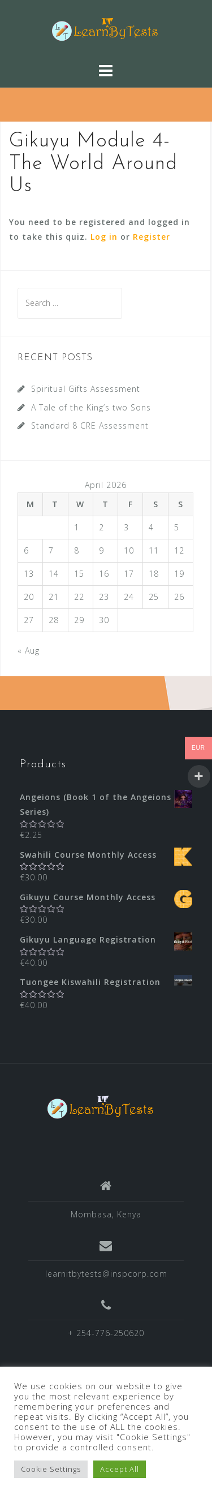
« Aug (29, 650)
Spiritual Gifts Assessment (85, 388)
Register (151, 236)
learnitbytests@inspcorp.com (106, 1273)
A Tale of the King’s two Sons (91, 407)
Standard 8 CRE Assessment (90, 425)
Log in (104, 236)
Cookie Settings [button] (51, 1469)
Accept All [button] (119, 1469)
